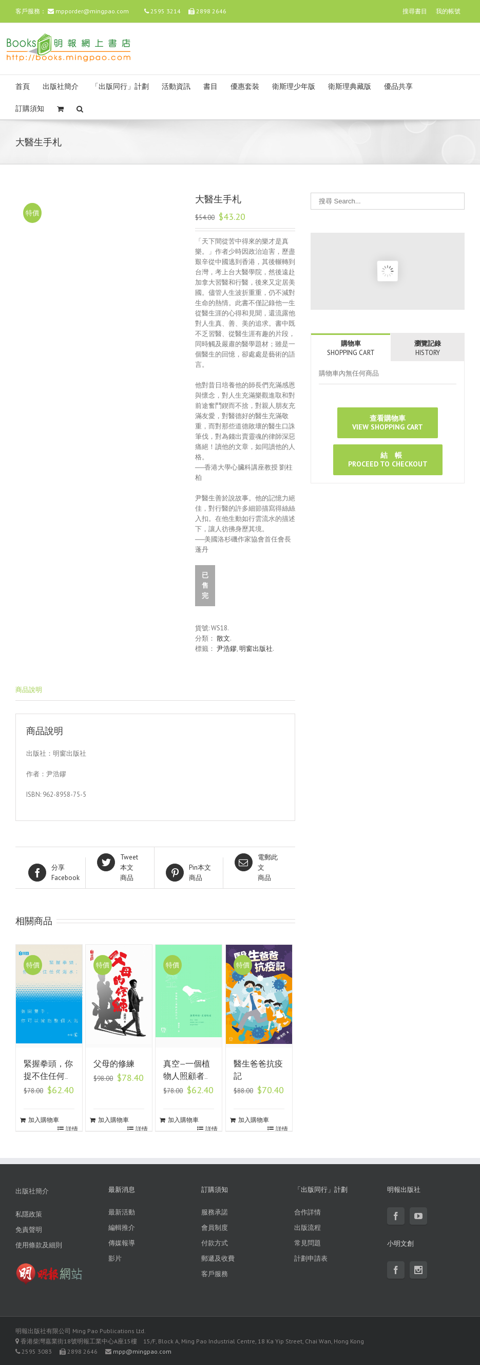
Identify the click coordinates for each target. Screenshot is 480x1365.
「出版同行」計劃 (120, 86)
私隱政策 (28, 1214)
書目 (210, 86)
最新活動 (121, 1212)
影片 (115, 1258)
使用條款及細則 (38, 1245)
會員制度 (214, 1227)
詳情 (72, 1129)
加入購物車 (43, 1120)
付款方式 (214, 1243)
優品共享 (398, 86)
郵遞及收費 (218, 1258)
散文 (223, 638)
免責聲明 (28, 1229)
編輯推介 (121, 1227)
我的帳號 (448, 11)
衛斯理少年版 (293, 86)
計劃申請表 (311, 1258)
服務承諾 (214, 1212)
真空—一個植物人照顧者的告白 (188, 1076)
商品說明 (28, 689)
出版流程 (307, 1227)
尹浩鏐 (227, 648)
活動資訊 (176, 86)
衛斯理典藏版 (349, 86)
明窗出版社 (256, 648)
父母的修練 (114, 1064)
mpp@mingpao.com (142, 1351)
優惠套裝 (245, 86)
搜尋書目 (414, 11)
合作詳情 (307, 1212)
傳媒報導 (121, 1243)
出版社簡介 (61, 86)
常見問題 (307, 1243)
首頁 (22, 86)
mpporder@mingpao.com (92, 11)
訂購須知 (29, 108)
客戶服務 (214, 1273)
